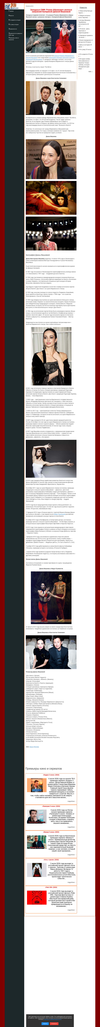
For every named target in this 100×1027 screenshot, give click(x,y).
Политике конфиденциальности (52, 1019)
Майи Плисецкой (59, 514)
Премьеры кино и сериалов (14, 38)
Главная (11, 11)
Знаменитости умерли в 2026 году (15, 34)
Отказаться (54, 1023)
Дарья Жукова (34, 747)
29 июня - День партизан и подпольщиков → (84, 31)
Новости (11, 15)
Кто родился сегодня (14, 20)
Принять (45, 1023)
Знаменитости (13, 29)
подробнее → (72, 801)
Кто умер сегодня (14, 24)
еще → (91, 71)
